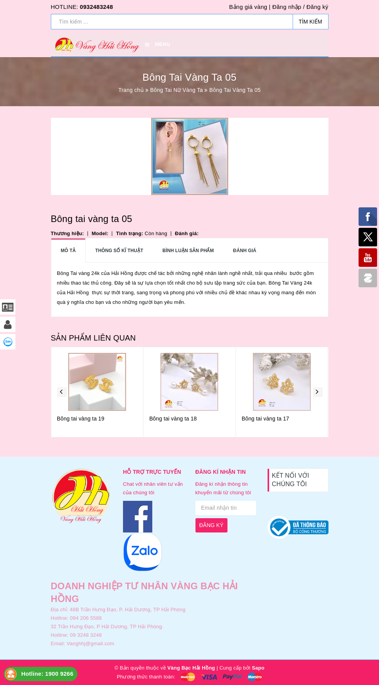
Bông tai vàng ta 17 (265, 418)
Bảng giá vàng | (249, 6)
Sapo (258, 668)
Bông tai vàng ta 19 (80, 418)
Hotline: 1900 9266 (47, 673)
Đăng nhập (286, 6)
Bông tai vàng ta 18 (173, 418)
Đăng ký (317, 6)
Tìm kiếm (310, 22)
